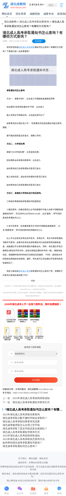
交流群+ (39, 41)
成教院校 (35, 13)
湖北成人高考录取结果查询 (34, 21)
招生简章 (21, 13)
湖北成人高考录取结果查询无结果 (21, 421)
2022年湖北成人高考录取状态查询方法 (24, 439)
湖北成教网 (10, 21)
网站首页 (7, 13)
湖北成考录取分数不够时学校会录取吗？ (25, 418)
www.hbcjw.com (46, 389)
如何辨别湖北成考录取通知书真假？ (22, 442)
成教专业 (48, 13)
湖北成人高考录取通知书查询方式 (31, 402)
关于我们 (22, 458)
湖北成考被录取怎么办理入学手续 (21, 425)
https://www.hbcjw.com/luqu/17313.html (30, 392)
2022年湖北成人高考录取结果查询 (21, 414)
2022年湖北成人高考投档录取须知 (31, 398)
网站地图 (33, 458)
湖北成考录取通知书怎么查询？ (20, 446)
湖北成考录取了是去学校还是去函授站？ (25, 428)
